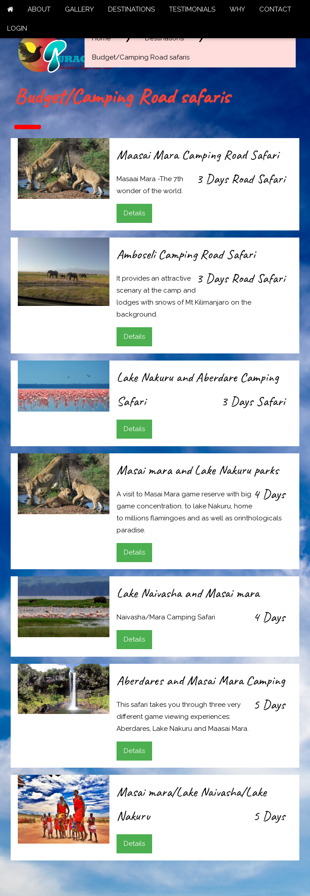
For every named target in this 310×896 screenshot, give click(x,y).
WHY (237, 9)
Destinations (164, 38)
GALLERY (79, 9)
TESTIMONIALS (192, 9)
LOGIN (17, 28)
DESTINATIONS (131, 9)
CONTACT (275, 9)
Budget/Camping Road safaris (140, 57)
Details (134, 213)
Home (101, 38)
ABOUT (39, 9)
